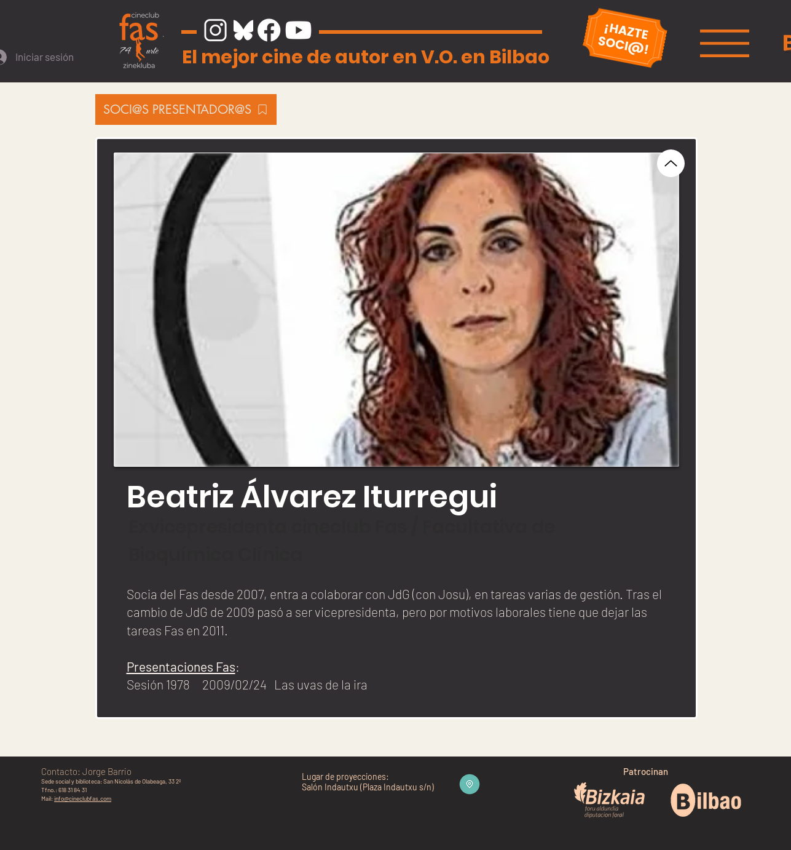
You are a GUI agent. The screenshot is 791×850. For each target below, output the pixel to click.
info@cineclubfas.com (82, 798)
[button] (724, 43)
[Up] (671, 163)
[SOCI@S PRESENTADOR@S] (186, 109)
